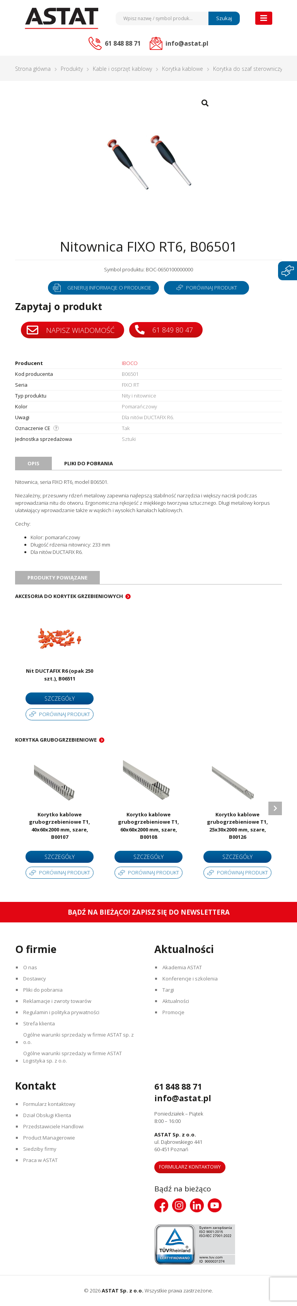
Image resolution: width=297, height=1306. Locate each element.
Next (275, 808)
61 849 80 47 (164, 329)
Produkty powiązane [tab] (57, 577)
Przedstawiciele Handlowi (53, 1126)
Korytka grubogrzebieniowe (56, 739)
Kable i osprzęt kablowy (122, 68)
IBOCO (130, 363)
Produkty (72, 68)
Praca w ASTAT (40, 1160)
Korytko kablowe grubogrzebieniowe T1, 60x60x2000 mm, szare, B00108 (148, 826)
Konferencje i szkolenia (190, 978)
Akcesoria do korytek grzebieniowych (69, 596)
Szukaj (224, 18)
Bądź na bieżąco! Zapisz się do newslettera (149, 912)
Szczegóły (59, 698)
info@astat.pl (182, 1098)
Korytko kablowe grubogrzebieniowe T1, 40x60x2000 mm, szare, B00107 (59, 826)
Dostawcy (34, 978)
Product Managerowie (49, 1137)
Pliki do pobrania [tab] (88, 463)
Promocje (173, 1012)
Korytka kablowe (182, 68)
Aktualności (175, 1000)
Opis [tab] (33, 463)
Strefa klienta (39, 1023)
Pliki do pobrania (43, 989)
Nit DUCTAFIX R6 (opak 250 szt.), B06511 (59, 674)
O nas (30, 967)
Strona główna (33, 68)
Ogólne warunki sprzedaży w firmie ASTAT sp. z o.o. (78, 1038)
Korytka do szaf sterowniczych (250, 68)
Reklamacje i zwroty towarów (57, 1000)
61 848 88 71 (178, 1086)
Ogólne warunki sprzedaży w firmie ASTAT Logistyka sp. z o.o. (72, 1057)
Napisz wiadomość (70, 330)
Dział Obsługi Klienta (47, 1115)
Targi (168, 989)
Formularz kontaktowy (49, 1103)
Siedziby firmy (39, 1148)
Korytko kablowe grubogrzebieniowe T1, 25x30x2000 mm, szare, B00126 (237, 826)
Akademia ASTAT (182, 967)
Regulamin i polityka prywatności (61, 1012)
